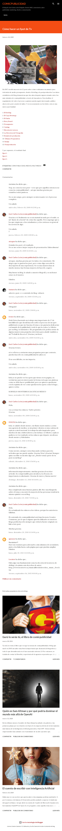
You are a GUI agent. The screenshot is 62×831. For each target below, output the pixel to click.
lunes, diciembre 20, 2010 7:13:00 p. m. (23, 498)
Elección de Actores (11, 130)
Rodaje (7, 142)
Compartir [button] (6, 169)
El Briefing (7, 113)
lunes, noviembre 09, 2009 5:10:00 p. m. (24, 416)
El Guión (7, 118)
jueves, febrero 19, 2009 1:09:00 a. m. (23, 235)
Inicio (5, 15)
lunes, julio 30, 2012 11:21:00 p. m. (21, 553)
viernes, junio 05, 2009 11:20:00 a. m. (23, 251)
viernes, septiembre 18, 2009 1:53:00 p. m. (25, 297)
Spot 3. (4, 159)
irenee (11, 317)
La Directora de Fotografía (13, 133)
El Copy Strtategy (10, 115)
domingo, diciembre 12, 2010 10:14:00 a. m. (25, 480)
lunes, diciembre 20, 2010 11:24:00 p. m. (24, 532)
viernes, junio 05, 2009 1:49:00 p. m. (23, 283)
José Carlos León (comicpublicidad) (22, 214)
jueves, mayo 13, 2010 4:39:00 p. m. (22, 441)
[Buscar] (53, 3)
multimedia (36, 166)
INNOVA (12, 422)
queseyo (12, 539)
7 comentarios (19, 659)
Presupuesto (8, 124)
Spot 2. (4, 156)
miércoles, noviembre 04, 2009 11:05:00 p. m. (26, 367)
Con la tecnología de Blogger (31, 822)
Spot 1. (4, 153)
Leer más (56, 659)
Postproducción (10, 144)
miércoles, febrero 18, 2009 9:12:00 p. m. (24, 207)
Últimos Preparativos (12, 139)
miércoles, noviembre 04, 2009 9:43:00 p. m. (26, 338)
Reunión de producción (12, 136)
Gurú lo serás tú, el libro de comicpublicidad (26, 636)
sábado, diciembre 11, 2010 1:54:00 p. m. (24, 461)
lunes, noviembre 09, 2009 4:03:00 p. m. (24, 395)
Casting (6, 127)
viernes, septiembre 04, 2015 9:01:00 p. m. (25, 573)
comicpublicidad (14, 3)
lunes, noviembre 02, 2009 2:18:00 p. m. (24, 310)
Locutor (12, 559)
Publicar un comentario (11, 579)
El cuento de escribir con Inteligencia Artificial (28, 788)
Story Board (8, 121)
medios (29, 166)
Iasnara (12, 289)
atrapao (12, 241)
